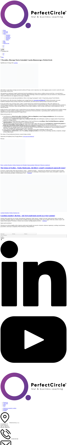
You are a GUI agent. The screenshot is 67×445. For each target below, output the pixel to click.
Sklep (4, 42)
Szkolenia (8, 38)
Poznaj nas (5, 31)
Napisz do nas (6, 43)
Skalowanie (37, 165)
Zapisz (2, 238)
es (3, 46)
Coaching (8, 36)
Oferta (4, 33)
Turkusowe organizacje (45, 165)
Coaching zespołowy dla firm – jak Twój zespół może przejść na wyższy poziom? (28, 216)
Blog (4, 41)
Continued (29, 173)
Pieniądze (25, 165)
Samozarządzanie (31, 165)
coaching (16, 62)
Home (4, 30)
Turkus (7, 39)
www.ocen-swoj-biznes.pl (39, 100)
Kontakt (5, 410)
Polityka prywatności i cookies (9, 408)
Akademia (8, 35)
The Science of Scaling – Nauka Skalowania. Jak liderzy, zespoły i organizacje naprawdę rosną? (33, 168)
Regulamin (5, 409)
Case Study (5, 32)
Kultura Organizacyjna (17, 165)
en (3, 45)
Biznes (2, 165)
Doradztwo (8, 37)
